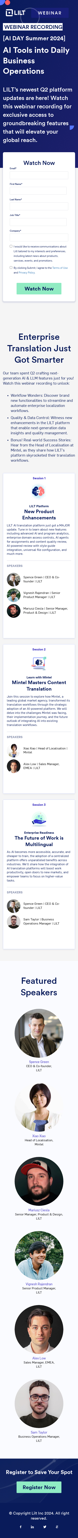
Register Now (39, 1487)
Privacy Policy (27, 272)
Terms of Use (60, 268)
